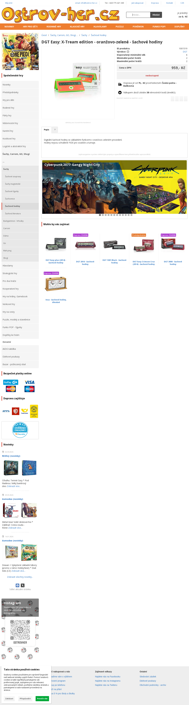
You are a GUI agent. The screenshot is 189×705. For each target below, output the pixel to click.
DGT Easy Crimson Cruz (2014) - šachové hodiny (144, 262)
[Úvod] (61, 14)
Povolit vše (42, 698)
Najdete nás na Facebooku (107, 676)
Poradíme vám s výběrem (60, 676)
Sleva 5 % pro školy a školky (61, 693)
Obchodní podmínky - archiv (153, 685)
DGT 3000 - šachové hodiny (173, 262)
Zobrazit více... (14, 486)
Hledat (156, 14)
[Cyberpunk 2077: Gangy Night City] (114, 189)
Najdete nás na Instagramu (107, 681)
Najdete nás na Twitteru (106, 685)
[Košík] (178, 15)
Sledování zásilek (148, 676)
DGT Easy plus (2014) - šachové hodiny (56, 261)
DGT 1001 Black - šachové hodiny (114, 261)
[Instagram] (20, 630)
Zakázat (9, 698)
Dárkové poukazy (148, 681)
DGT (185, 51)
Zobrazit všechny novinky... (20, 576)
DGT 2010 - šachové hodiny (85, 262)
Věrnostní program (56, 681)
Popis (46, 129)
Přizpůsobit (25, 698)
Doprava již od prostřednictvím (150, 84)
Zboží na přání (55, 689)
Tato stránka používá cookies (22, 669)
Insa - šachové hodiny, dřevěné (56, 301)
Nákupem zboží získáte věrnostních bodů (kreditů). (149, 92)
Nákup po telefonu (56, 685)
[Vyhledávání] (138, 15)
